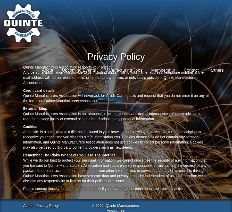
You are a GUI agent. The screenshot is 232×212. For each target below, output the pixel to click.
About (47, 70)
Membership (163, 70)
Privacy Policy (47, 205)
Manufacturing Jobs (123, 70)
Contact (191, 70)
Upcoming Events (79, 70)
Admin (28, 205)
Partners (216, 70)
